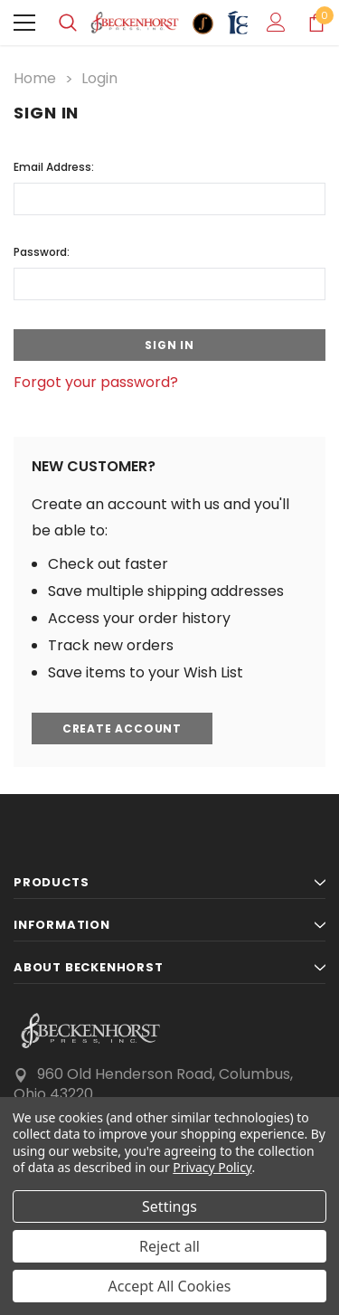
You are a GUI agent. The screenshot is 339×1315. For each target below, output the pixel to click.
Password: (42, 252)
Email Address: (54, 167)
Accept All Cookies (169, 1286)
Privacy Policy (212, 1167)
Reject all (169, 1246)
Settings (169, 1206)
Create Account (122, 728)
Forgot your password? (96, 382)
